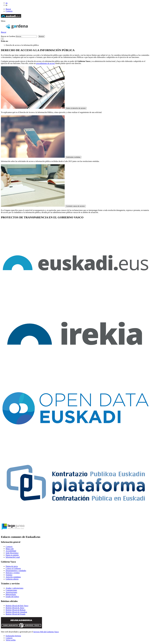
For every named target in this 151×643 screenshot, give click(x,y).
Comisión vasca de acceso (75, 206)
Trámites (9, 575)
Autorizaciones (11, 592)
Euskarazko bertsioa (13, 636)
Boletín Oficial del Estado (15, 614)
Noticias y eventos (13, 573)
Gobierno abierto (12, 579)
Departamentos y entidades (16, 571)
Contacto (9, 11)
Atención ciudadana (13, 577)
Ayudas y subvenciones (14, 588)
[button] (3, 21)
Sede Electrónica (12, 553)
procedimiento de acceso (45, 63)
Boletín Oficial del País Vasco (17, 606)
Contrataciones (11, 590)
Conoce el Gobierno (13, 568)
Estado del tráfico (12, 597)
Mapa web (10, 549)
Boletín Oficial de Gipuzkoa (16, 612)
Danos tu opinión (12, 555)
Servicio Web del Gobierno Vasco (46, 632)
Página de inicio (12, 566)
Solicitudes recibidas (73, 157)
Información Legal (13, 557)
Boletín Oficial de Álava (15, 608)
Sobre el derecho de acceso (76, 108)
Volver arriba (11, 640)
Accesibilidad (11, 551)
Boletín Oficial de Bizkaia (15, 610)
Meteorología (11, 594)
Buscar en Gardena (8, 36)
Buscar (8, 9)
